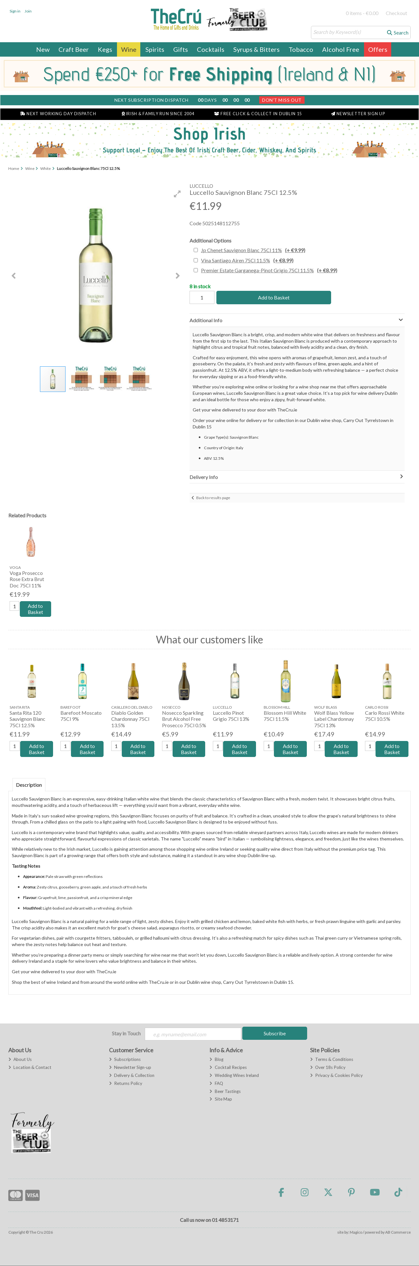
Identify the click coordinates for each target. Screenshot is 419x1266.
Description (29, 785)
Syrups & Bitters (256, 49)
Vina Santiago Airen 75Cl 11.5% (247, 260)
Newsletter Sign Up (358, 113)
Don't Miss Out (282, 100)
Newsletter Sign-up (130, 1067)
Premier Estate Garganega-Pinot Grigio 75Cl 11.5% (269, 270)
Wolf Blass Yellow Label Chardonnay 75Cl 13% (334, 719)
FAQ (216, 1083)
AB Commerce (398, 1232)
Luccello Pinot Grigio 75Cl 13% (231, 716)
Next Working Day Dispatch (58, 113)
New (43, 49)
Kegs (105, 49)
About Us (20, 1059)
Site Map (220, 1099)
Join (28, 11)
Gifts (180, 49)
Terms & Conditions (331, 1059)
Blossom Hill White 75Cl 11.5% (285, 716)
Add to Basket (273, 297)
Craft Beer (73, 49)
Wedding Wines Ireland (234, 1075)
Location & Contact (29, 1067)
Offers (377, 49)
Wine (128, 49)
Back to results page (213, 497)
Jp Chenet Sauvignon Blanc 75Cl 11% (253, 250)
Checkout (396, 13)
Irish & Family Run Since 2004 (158, 113)
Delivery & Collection (131, 1075)
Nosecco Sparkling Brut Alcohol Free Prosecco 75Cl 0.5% (184, 719)
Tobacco (301, 49)
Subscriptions (125, 1059)
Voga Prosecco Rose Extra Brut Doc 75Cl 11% (27, 579)
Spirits (154, 49)
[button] (177, 194)
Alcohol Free (340, 49)
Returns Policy (125, 1083)
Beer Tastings (224, 1091)
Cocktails (210, 49)
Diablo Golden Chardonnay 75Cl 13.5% (130, 719)
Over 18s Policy (327, 1067)
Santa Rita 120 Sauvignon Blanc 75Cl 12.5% (27, 719)
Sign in (15, 11)
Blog (216, 1059)
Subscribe (275, 1034)
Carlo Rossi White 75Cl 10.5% (384, 716)
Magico (356, 1232)
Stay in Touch (126, 1034)
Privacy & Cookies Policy (336, 1075)
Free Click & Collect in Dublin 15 (258, 113)
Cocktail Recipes (227, 1067)
